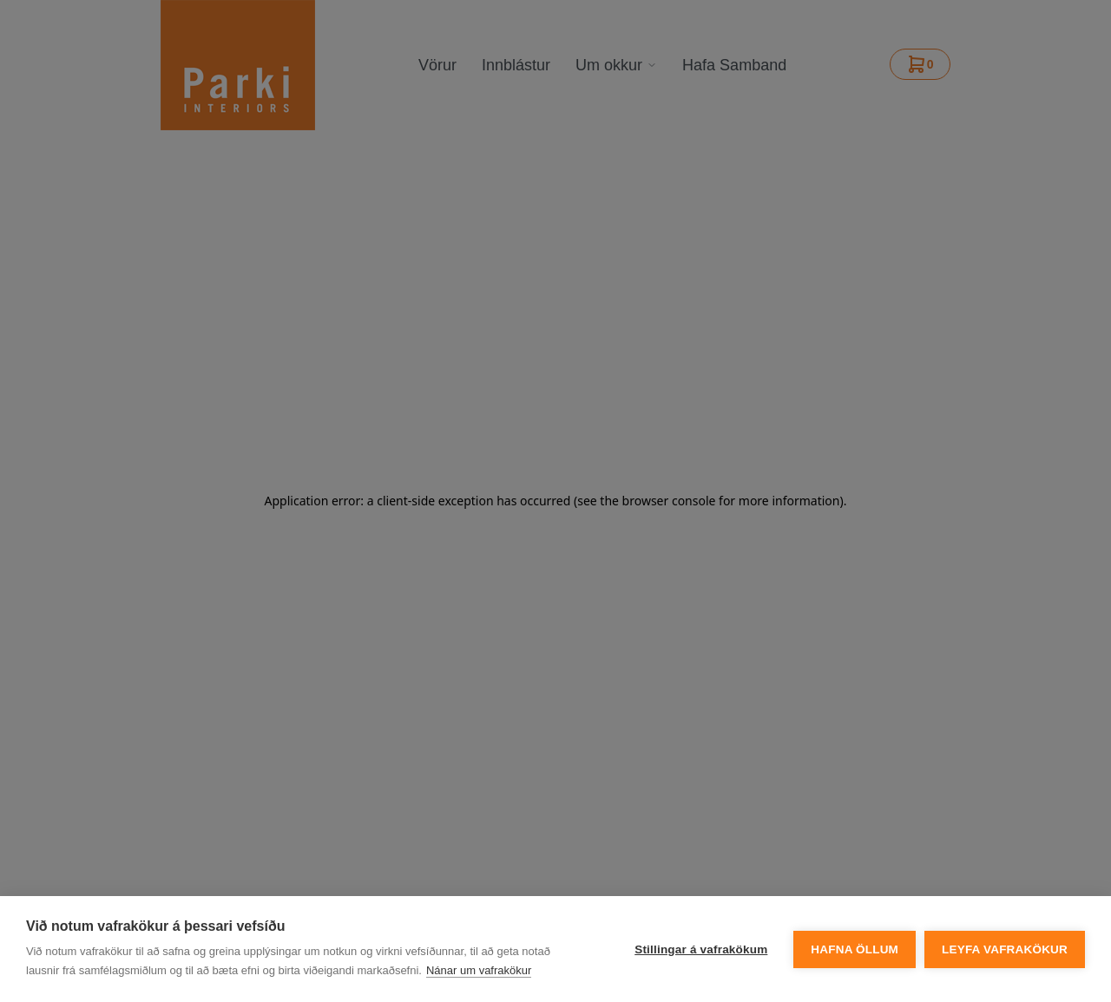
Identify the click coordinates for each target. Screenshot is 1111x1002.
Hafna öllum (854, 949)
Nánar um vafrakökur (478, 970)
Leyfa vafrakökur (1005, 949)
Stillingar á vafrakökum (700, 949)
